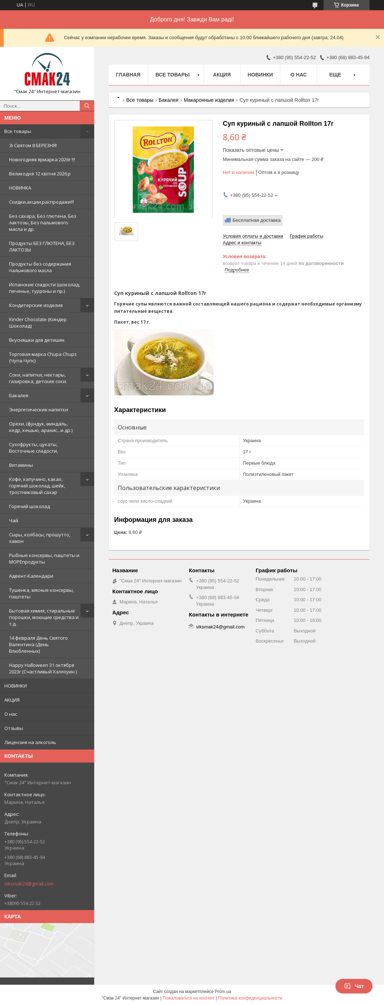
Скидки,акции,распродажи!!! (41, 202)
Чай (13, 520)
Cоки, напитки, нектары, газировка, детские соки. (38, 378)
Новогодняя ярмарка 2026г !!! (42, 159)
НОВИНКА (20, 187)
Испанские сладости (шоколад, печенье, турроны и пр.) (44, 287)
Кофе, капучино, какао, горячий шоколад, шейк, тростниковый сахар (37, 485)
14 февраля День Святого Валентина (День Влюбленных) (38, 644)
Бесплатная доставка (257, 220)
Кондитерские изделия (36, 305)
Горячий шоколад (29, 506)
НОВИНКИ (15, 685)
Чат (354, 986)
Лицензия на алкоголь (30, 742)
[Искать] (87, 105)
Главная (128, 75)
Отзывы (13, 728)
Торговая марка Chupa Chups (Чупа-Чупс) (43, 357)
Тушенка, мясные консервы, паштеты (41, 593)
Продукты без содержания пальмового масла (40, 267)
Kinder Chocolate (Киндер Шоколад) (38, 322)
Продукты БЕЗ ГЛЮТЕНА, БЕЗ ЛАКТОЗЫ (42, 246)
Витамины (21, 465)
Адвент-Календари (31, 576)
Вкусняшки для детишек (37, 340)
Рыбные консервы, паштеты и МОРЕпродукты (44, 558)
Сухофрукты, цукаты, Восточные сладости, (33, 447)
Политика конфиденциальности (250, 998)
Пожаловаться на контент (188, 998)
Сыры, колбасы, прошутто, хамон (39, 537)
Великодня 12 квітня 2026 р (40, 173)
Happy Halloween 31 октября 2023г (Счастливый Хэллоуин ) (43, 668)
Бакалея (18, 395)
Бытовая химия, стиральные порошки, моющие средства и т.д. (44, 617)
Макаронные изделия (209, 100)
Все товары (17, 131)
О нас (10, 714)
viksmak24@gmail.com (29, 883)
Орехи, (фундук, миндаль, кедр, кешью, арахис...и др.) (40, 426)
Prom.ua (223, 991)
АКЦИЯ (12, 700)
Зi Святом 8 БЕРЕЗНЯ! (33, 145)
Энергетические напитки (38, 409)
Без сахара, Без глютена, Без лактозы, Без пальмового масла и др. (42, 222)
